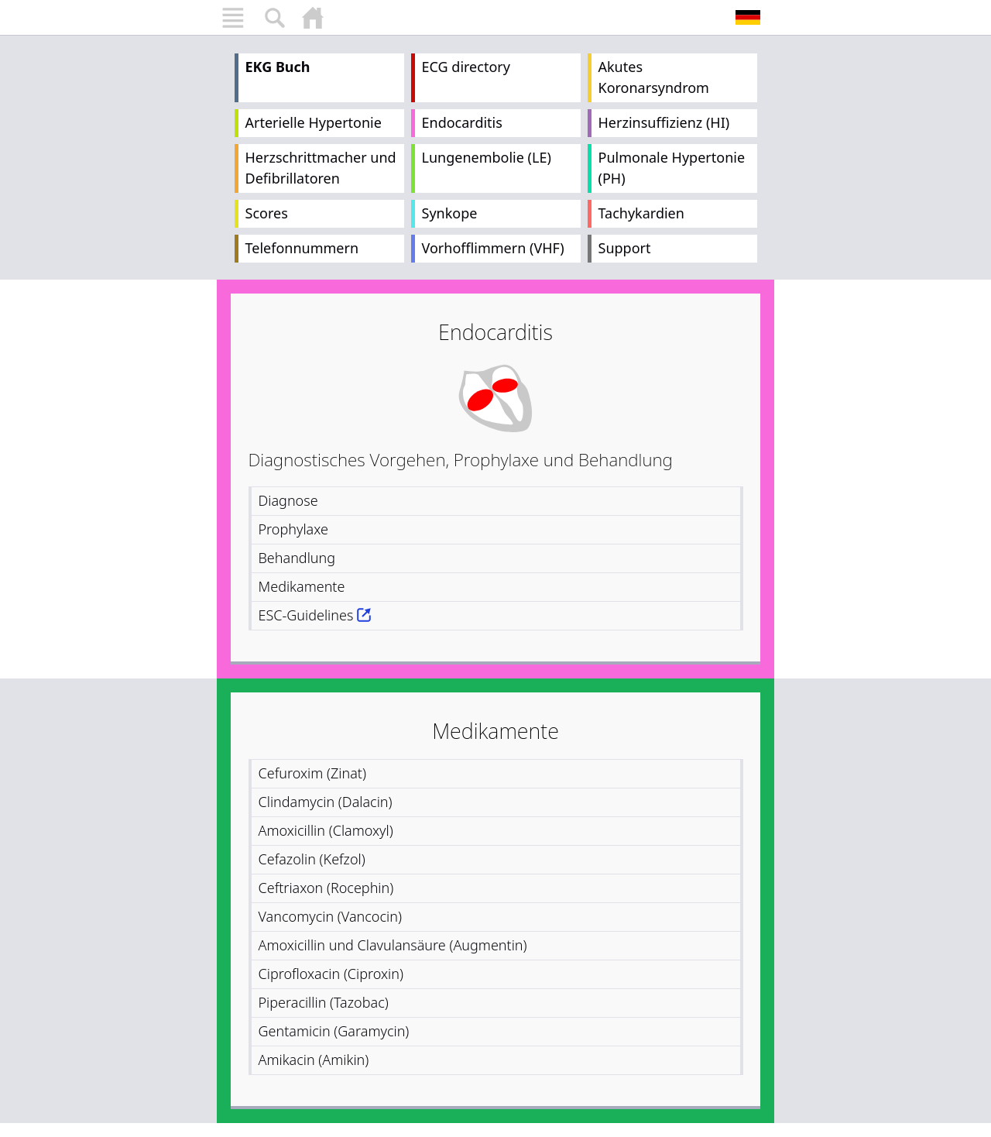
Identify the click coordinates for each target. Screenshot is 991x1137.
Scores (266, 213)
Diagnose (288, 500)
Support (624, 248)
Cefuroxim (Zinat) (312, 773)
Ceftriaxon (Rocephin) (326, 887)
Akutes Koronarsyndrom (653, 77)
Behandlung (297, 557)
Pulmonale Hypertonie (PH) (672, 167)
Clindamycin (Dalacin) (326, 801)
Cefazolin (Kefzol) (312, 859)
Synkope (450, 213)
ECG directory (466, 66)
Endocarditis (462, 122)
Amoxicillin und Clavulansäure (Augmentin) (393, 945)
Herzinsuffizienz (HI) (664, 122)
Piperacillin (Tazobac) (324, 1002)
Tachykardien (641, 213)
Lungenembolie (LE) (486, 157)
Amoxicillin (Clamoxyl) (326, 830)
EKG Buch (277, 66)
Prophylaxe (293, 529)
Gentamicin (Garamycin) (334, 1031)
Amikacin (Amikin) (314, 1059)
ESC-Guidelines (306, 615)
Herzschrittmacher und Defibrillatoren (320, 167)
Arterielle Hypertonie (313, 122)
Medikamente (302, 586)
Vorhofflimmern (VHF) (493, 248)
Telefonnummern (302, 248)
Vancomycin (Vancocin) (330, 916)
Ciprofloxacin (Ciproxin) (331, 973)
